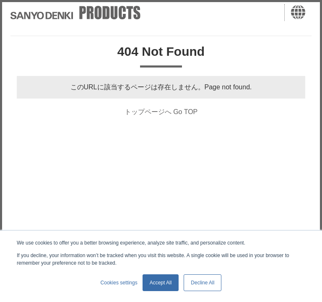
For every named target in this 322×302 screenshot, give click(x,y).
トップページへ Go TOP (161, 111)
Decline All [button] (202, 283)
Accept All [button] (161, 283)
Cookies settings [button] (119, 283)
